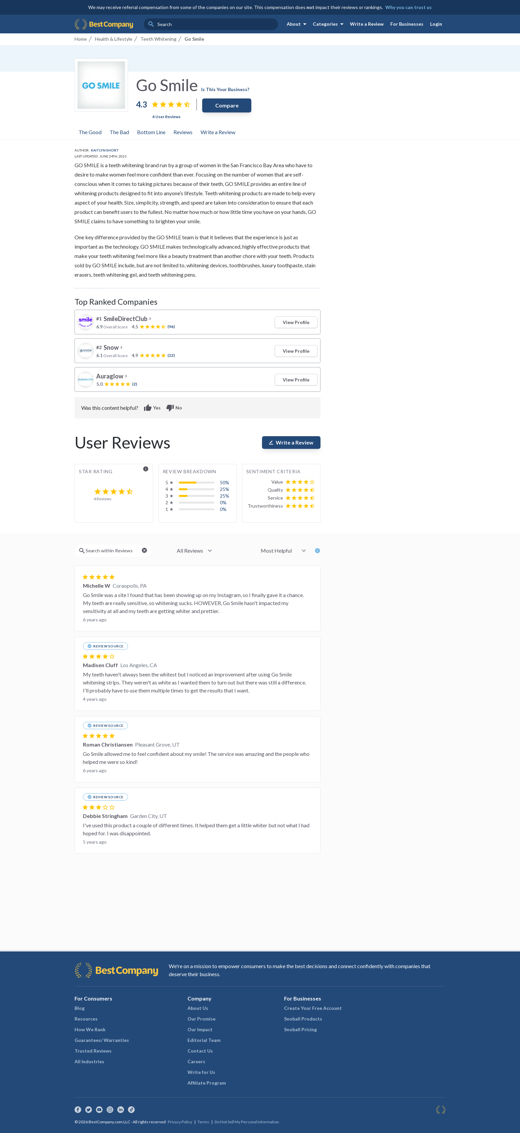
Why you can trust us (408, 7)
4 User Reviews (166, 116)
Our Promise (201, 1019)
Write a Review (367, 24)
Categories (329, 24)
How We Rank (90, 1029)
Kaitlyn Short (105, 150)
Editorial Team (204, 1040)
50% (224, 482)
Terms (203, 1121)
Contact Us (200, 1051)
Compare (227, 105)
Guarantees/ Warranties (102, 1040)
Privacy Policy (180, 1121)
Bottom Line (151, 132)
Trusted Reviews (93, 1051)
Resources (86, 1019)
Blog (80, 1008)
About (298, 24)
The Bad (119, 132)
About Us (197, 1008)
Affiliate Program (206, 1083)
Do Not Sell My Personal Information (247, 1121)
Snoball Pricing (300, 1029)
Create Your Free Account (313, 1008)
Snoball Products (303, 1019)
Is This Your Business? (225, 89)
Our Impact (200, 1029)
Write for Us (201, 1072)
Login (436, 24)
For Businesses (406, 24)
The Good (90, 132)
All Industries (89, 1061)
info (146, 469)
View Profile (296, 322)
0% (223, 502)
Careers (196, 1061)
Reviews (182, 132)
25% (224, 489)
